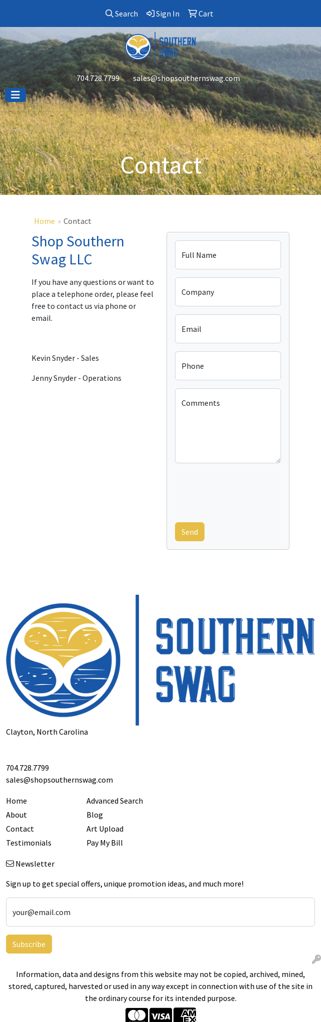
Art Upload (105, 829)
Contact (20, 829)
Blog (94, 815)
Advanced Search (114, 801)
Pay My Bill (104, 843)
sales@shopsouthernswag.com (186, 78)
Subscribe (29, 944)
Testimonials (29, 843)
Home (44, 221)
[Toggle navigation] (15, 95)
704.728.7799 (98, 78)
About (16, 815)
